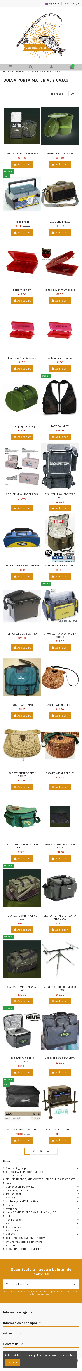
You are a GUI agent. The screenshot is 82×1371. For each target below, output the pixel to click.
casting (10, 1197)
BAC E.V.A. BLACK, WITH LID (22, 1129)
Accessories (13, 1227)
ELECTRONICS (14, 1175)
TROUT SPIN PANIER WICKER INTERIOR (22, 846)
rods (8, 1216)
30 (73, 93)
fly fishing (11, 1208)
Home (6, 1161)
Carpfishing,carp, (16, 1168)
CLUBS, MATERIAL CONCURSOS (24, 1172)
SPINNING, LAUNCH (17, 1190)
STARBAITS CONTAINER (59, 153)
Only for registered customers (24, 1241)
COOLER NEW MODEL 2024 (22, 494)
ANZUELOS (12, 1230)
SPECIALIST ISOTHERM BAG (22, 153)
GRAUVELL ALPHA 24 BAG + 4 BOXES (60, 635)
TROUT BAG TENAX (22, 704)
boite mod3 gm (22, 289)
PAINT (9, 1182)
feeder (10, 1205)
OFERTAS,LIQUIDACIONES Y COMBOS (28, 1238)
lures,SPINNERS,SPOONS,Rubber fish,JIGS (31, 1212)
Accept (13, 1362)
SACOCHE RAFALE (59, 221)
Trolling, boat (13, 1193)
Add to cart (22, 164)
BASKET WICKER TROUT (60, 704)
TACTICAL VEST (60, 426)
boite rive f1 (22, 221)
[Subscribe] (75, 1284)
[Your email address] (37, 1284)
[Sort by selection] (58, 93)
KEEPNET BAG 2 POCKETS (60, 1058)
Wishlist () (71, 3)
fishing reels (13, 1219)
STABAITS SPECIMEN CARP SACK (59, 846)
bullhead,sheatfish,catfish (22, 1201)
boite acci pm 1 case (59, 357)
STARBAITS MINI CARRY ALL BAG (22, 989)
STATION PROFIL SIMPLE (60, 1129)
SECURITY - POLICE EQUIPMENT (24, 1249)
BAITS (9, 1223)
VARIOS (10, 1234)
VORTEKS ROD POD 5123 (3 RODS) (60, 989)
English (52, 3)
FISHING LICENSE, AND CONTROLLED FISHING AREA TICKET (40, 1179)
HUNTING (11, 1245)
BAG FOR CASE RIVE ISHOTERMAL (22, 1060)
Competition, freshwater (20, 1186)
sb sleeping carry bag (22, 426)
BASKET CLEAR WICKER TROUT (22, 775)
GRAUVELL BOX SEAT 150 (22, 633)
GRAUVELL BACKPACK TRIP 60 (60, 496)
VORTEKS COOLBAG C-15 (59, 565)
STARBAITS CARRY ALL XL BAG (22, 917)
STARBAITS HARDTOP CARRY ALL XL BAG (60, 917)
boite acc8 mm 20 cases (59, 289)
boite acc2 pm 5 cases (22, 357)
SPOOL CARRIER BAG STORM (22, 565)
